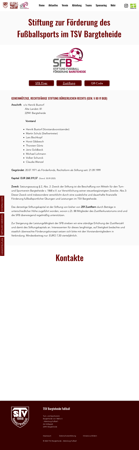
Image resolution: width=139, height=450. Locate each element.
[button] (65, 4)
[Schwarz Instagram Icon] (126, 5)
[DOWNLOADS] (2, 204)
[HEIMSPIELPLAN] (2, 246)
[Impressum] (50, 436)
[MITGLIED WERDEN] (2, 224)
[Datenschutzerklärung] (68, 436)
